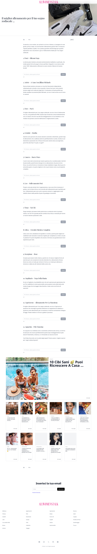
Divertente (28, 516)
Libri (3, 519)
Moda (51, 514)
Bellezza (4, 511)
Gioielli (4, 516)
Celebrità (28, 525)
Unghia (75, 516)
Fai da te (52, 516)
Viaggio (28, 528)
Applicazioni (29, 511)
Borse (3, 525)
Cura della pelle (6, 522)
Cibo (27, 522)
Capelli (51, 519)
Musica (75, 511)
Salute (51, 522)
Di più (63, 74)
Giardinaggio (76, 522)
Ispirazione (52, 511)
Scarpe (27, 519)
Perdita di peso (76, 519)
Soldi (74, 514)
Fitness (4, 514)
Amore (4, 528)
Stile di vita (61, 489)
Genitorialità (52, 525)
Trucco (74, 525)
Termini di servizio (36, 492)
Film (29, 39)
